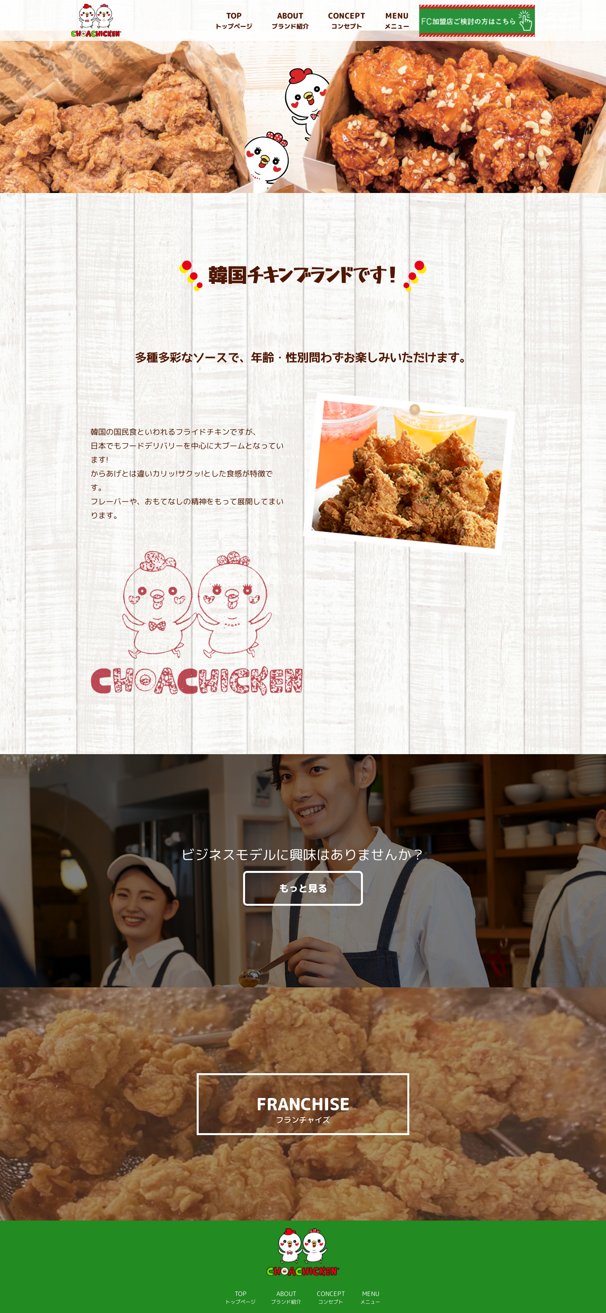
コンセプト (346, 20)
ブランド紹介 (290, 20)
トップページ (233, 20)
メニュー (397, 20)
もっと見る (303, 857)
